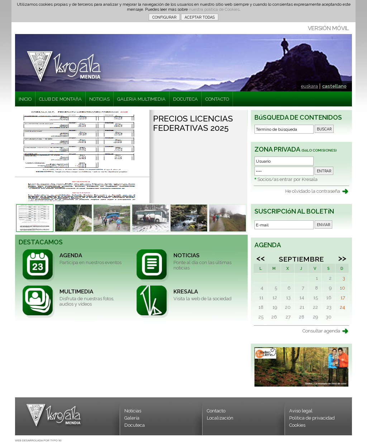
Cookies (297, 425)
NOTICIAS (99, 99)
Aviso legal (301, 410)
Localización (220, 418)
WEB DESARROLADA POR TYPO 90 (38, 440)
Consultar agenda (321, 331)
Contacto (216, 410)
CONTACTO (217, 99)
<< (260, 258)
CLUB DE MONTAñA (60, 99)
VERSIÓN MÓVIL (328, 28)
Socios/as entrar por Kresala (287, 179)
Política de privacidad (312, 418)
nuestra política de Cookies (214, 9)
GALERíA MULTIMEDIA (141, 99)
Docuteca (134, 425)
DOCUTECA (185, 99)
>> (342, 258)
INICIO (25, 99)
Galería (131, 418)
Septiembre (301, 259)
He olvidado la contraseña (312, 191)
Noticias (132, 410)
